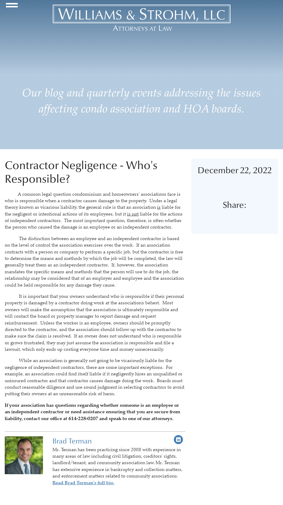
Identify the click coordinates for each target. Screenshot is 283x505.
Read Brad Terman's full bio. (83, 483)
